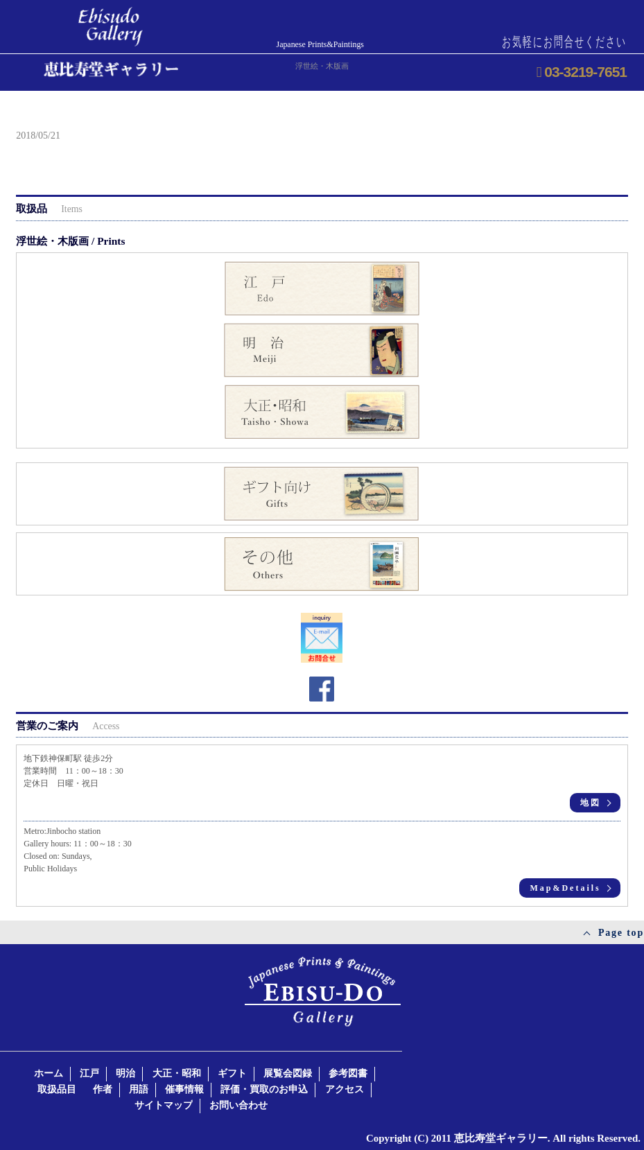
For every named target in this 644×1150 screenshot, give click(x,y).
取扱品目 (56, 1089)
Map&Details (565, 888)
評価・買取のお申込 (264, 1089)
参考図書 (348, 1073)
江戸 (89, 1073)
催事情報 (184, 1089)
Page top (621, 932)
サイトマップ (163, 1105)
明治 (125, 1073)
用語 (138, 1089)
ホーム (48, 1073)
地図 (590, 803)
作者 (102, 1089)
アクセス (344, 1089)
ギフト (232, 1073)
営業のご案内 (67, 725)
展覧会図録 (287, 1073)
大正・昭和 (177, 1073)
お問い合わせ (238, 1105)
